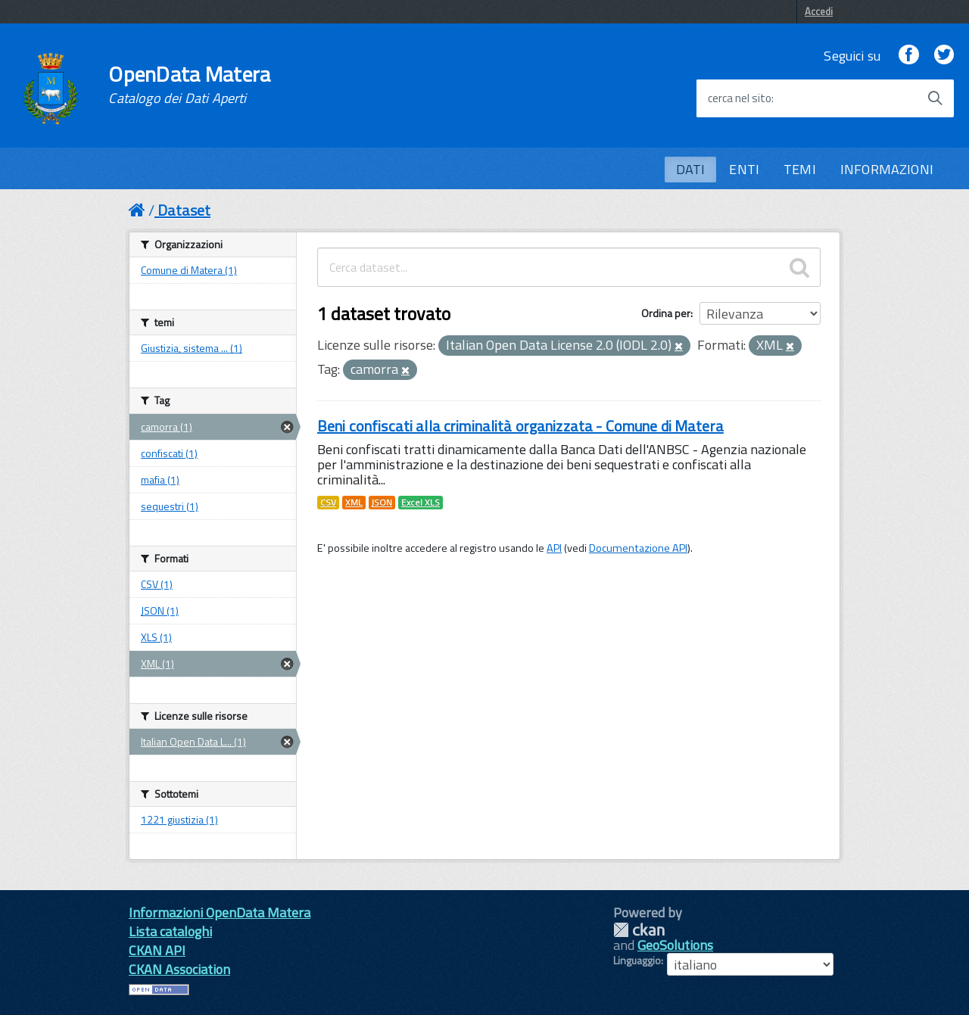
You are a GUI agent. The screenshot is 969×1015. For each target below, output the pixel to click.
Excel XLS (420, 502)
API (554, 548)
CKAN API (157, 950)
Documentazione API (638, 548)
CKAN (639, 930)
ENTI (744, 169)
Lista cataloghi (170, 931)
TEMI (800, 169)
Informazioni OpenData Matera (219, 912)
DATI (691, 169)
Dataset (183, 210)
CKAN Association (179, 969)
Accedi (819, 11)
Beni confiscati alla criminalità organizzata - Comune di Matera (520, 425)
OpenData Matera (189, 85)
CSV (328, 502)
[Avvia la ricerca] (935, 98)
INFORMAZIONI (886, 169)
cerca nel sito (739, 98)
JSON (382, 502)
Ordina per (665, 313)
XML (354, 502)
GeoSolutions (675, 945)
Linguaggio (637, 960)
